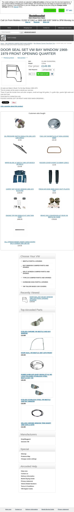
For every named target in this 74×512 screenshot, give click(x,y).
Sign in (27, 22)
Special (16, 7)
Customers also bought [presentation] (37, 113)
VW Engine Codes (27, 489)
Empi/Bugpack (26, 439)
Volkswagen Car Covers (64, 27)
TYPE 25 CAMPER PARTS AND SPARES (37, 278)
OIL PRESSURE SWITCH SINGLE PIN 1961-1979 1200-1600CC (19, 137)
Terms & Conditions (27, 486)
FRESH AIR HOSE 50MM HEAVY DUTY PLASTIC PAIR (54, 190)
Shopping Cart (28, 27)
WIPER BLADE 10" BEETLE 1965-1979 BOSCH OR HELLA (20, 163)
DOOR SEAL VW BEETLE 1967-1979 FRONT (36, 353)
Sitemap (23, 454)
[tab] (37, 113)
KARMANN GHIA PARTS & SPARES (35, 282)
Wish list (46, 22)
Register (37, 22)
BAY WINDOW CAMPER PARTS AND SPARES (18, 43)
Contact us (24, 473)
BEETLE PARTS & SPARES (32, 261)
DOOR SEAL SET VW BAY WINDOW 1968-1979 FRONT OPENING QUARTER (41, 298)
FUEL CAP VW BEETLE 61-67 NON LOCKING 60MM (54, 137)
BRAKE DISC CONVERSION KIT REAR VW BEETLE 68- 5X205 (54, 216)
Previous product (7, 58)
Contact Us (46, 27)
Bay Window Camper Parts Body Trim (44, 43)
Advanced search (30, 32)
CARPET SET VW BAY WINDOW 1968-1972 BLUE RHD (20, 190)
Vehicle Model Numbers (29, 484)
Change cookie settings (29, 459)
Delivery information (27, 476)
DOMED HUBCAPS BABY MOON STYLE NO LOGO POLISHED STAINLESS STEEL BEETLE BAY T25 (36, 376)
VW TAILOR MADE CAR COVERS (34, 286)
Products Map (25, 456)
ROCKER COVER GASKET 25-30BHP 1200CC (54, 163)
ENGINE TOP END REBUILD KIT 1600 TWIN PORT (20, 216)
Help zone (24, 471)
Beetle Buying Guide (28, 479)
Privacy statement (27, 481)
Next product (22, 58)
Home (2, 43)
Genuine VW (25, 442)
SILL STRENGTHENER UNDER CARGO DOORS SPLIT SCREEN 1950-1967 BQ (19, 242)
